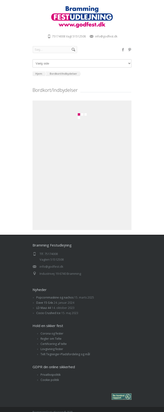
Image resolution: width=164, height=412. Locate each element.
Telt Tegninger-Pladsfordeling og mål (65, 354)
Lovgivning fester (52, 349)
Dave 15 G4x (44, 303)
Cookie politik (50, 380)
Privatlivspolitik (51, 375)
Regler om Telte (51, 339)
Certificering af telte (54, 344)
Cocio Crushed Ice (48, 313)
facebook (123, 50)
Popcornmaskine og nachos (55, 297)
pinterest (129, 50)
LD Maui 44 (43, 308)
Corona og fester (52, 333)
